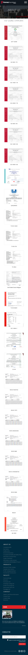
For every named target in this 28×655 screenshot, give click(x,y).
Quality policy (6, 551)
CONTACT (6, 592)
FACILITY (6, 575)
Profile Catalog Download (9, 571)
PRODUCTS (7, 564)
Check (6, 640)
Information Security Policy (9, 556)
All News (24, 625)
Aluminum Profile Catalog (9, 567)
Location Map (6, 598)
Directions (5, 600)
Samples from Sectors (8, 569)
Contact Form (6, 596)
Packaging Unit (6, 589)
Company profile (7, 547)
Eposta (24, 634)
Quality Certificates (7, 558)
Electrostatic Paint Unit (8, 587)
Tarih (24, 630)
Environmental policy (8, 553)
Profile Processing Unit (8, 585)
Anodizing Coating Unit (8, 583)
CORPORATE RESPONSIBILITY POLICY (12, 562)
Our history (6, 549)
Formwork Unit (6, 582)
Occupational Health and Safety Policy (12, 554)
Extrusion (5, 580)
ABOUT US (6, 544)
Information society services (10, 560)
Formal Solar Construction (9, 573)
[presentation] (7, 644)
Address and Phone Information (11, 594)
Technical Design (7, 578)
